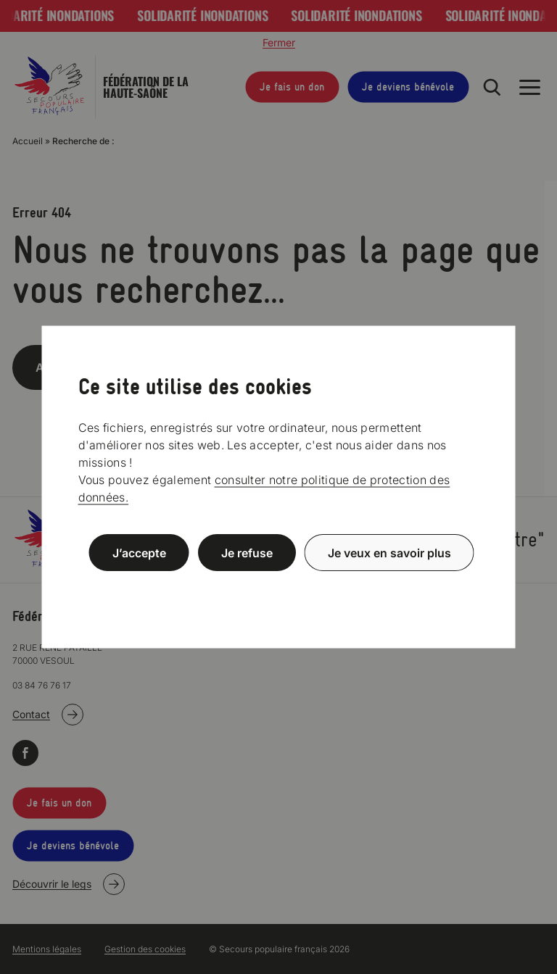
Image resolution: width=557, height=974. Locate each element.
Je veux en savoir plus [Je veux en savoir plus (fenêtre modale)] (389, 553)
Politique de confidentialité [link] (278, 587)
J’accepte (139, 553)
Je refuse (247, 553)
